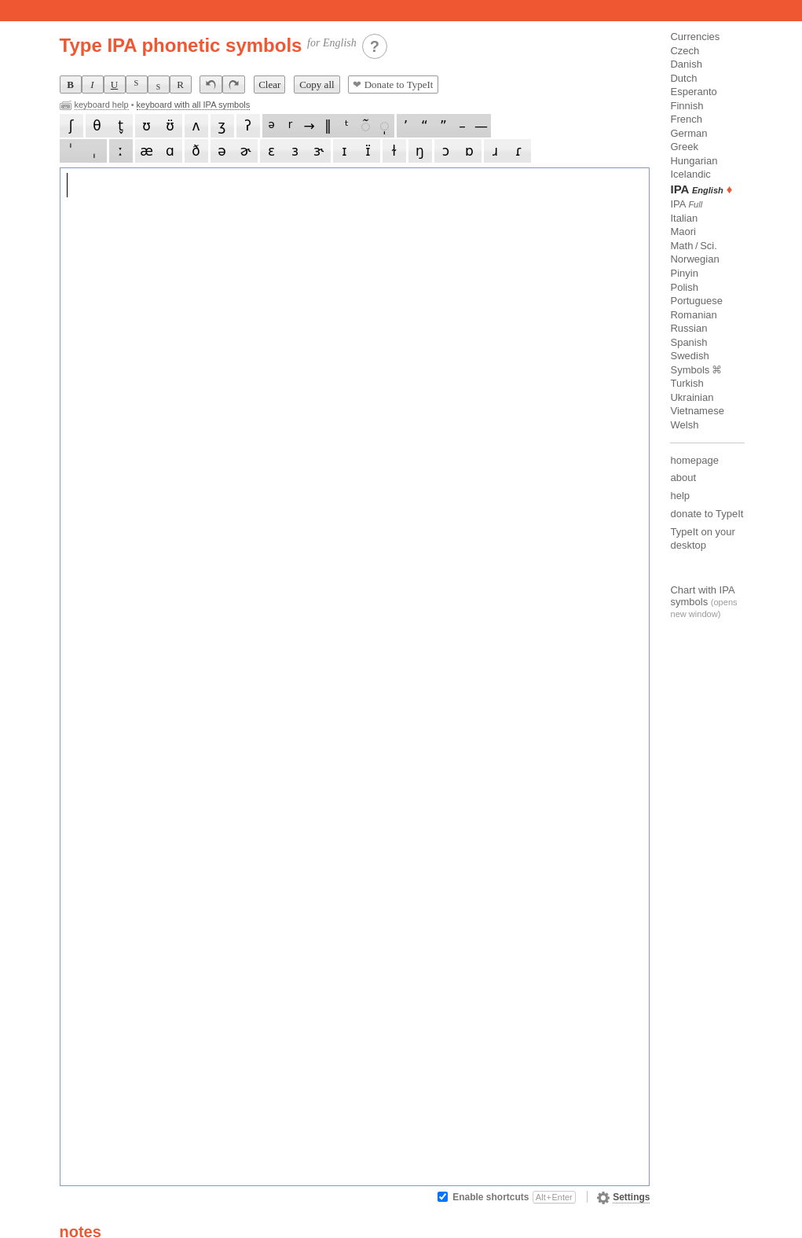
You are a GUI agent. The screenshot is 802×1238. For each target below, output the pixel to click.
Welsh (684, 425)
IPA (686, 204)
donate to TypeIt (706, 514)
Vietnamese (696, 411)
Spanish (688, 342)
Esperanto (693, 91)
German (688, 133)
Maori (683, 231)
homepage (694, 460)
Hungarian (693, 161)
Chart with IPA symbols (702, 596)
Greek (684, 146)
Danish (685, 64)
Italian (684, 218)
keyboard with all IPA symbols (194, 104)
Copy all (316, 84)
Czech (684, 51)
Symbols (689, 370)
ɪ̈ (367, 151)
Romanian (693, 315)
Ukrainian (691, 397)
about (683, 477)
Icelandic (690, 174)
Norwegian (694, 259)
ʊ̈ (170, 126)
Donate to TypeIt (393, 84)
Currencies (695, 36)
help (680, 495)
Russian (688, 328)
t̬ (120, 126)
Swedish (689, 356)
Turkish (686, 383)
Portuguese (696, 301)
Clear (269, 84)
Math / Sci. (693, 246)
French (685, 119)
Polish (684, 287)
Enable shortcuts (514, 1197)
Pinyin (684, 273)
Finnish (686, 106)
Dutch (683, 78)
